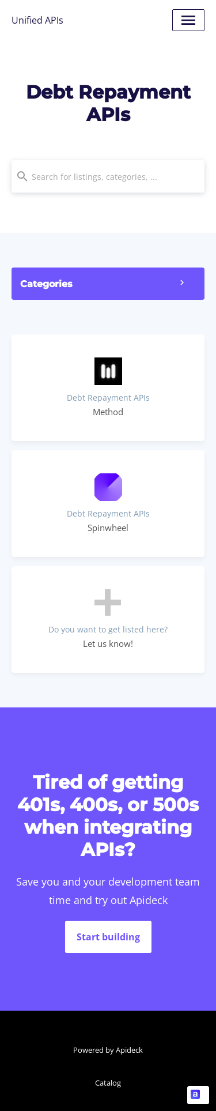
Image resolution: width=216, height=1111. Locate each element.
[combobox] (108, 176)
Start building (108, 937)
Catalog (108, 1083)
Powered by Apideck (108, 1050)
